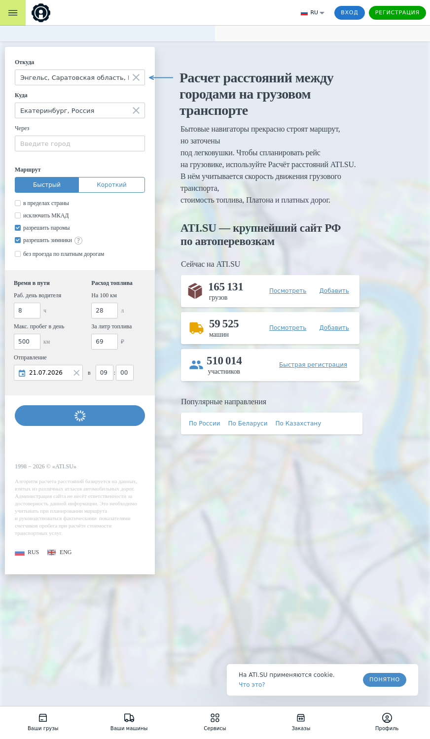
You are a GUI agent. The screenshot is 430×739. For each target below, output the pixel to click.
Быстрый (47, 184)
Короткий (112, 184)
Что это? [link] (252, 684)
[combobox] (80, 77)
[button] (27, 552)
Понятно (384, 679)
